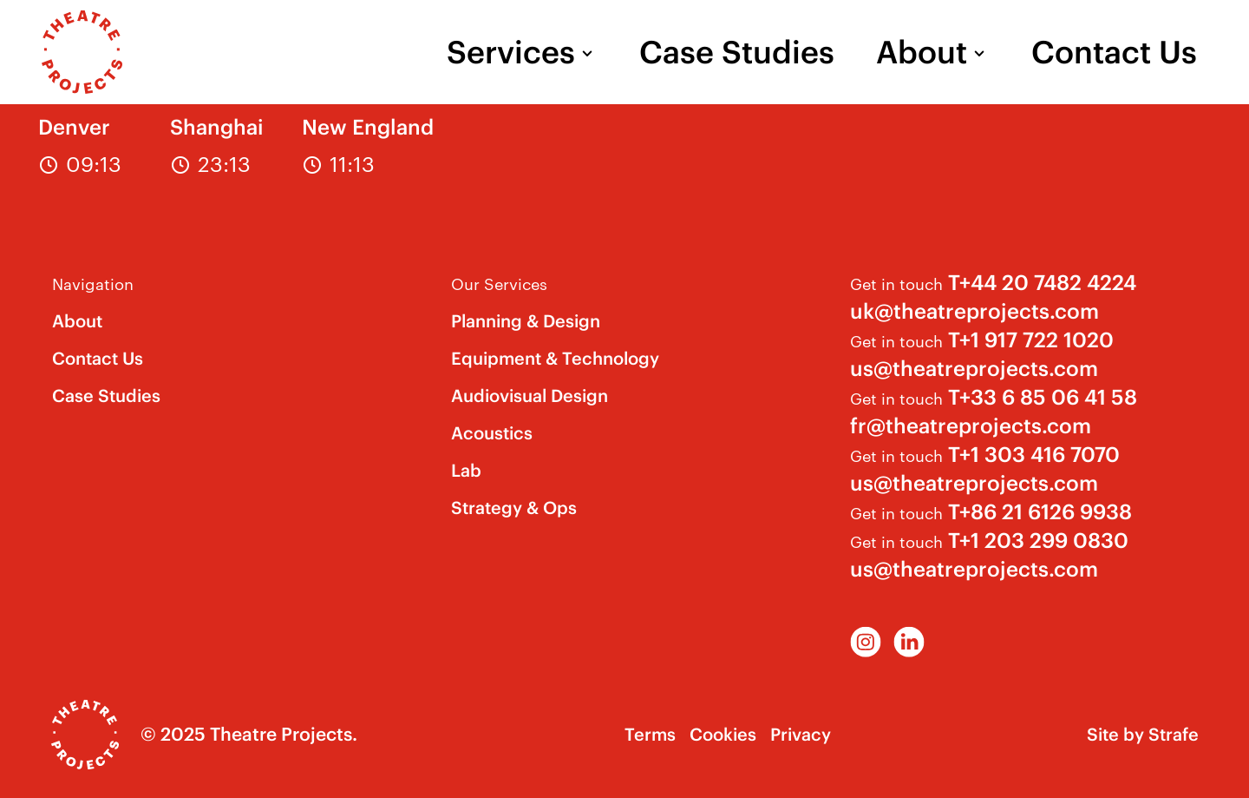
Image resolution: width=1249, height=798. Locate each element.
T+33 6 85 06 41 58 (1042, 397)
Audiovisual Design (529, 395)
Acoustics (492, 433)
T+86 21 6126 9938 (1040, 511)
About (921, 52)
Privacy (800, 734)
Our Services (499, 282)
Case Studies (736, 52)
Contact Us (1114, 52)
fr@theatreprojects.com (970, 425)
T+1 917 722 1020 (1031, 339)
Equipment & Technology (555, 358)
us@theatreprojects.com (974, 368)
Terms (650, 734)
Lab (466, 470)
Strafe (1173, 734)
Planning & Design (525, 321)
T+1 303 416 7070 (1034, 454)
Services (511, 52)
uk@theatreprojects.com (974, 311)
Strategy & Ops (514, 507)
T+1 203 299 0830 (1038, 540)
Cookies (723, 734)
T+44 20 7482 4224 (1042, 282)
